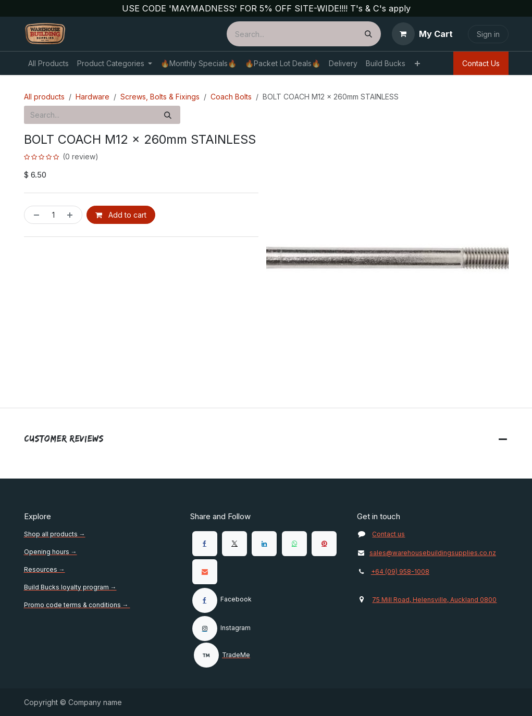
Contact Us (481, 63)
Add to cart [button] (120, 215)
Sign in (488, 34)
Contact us (388, 534)
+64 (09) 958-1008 (400, 571)
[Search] (368, 33)
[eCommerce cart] (422, 34)
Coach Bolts (231, 96)
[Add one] (72, 215)
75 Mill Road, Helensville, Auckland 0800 (434, 600)
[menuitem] (48, 63)
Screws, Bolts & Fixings (160, 96)
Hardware (92, 96)
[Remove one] (34, 215)
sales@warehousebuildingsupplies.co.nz (426, 553)
